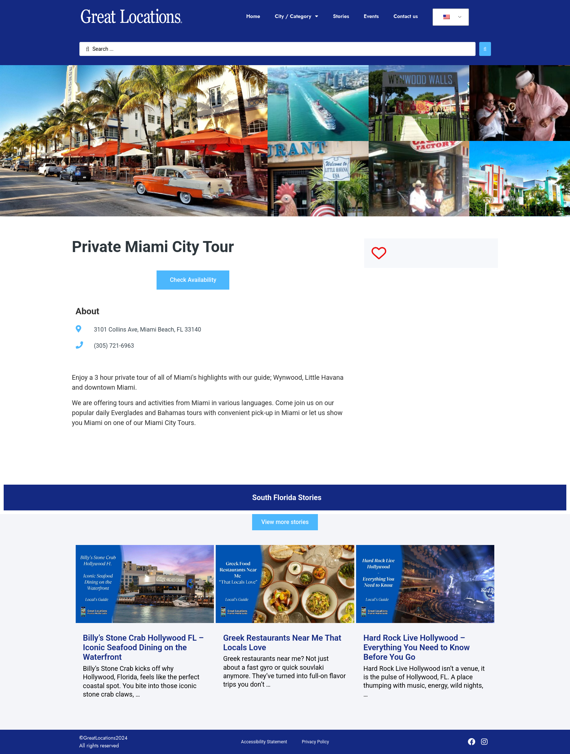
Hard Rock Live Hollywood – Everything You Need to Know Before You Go (416, 647)
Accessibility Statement (264, 741)
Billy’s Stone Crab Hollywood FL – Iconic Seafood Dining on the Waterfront (143, 647)
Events (371, 16)
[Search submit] (485, 49)
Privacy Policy (315, 741)
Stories (341, 16)
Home (253, 16)
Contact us (406, 16)
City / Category (296, 16)
